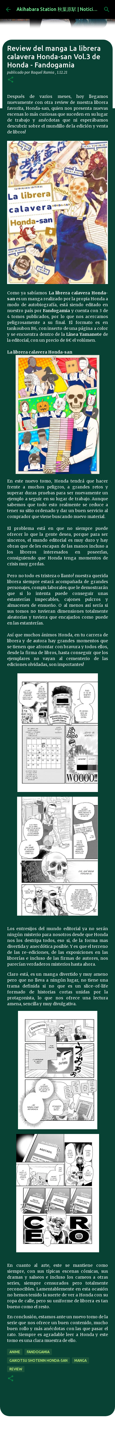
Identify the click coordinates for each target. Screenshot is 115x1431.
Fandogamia (38, 1352)
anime (14, 1352)
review (15, 1369)
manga (80, 1360)
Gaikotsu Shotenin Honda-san (38, 1360)
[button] (10, 80)
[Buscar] (106, 9)
